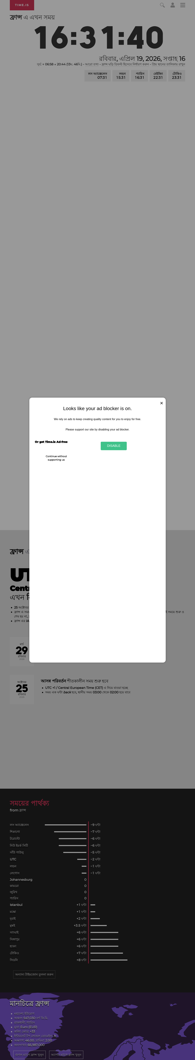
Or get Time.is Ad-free (51, 442)
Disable (114, 446)
